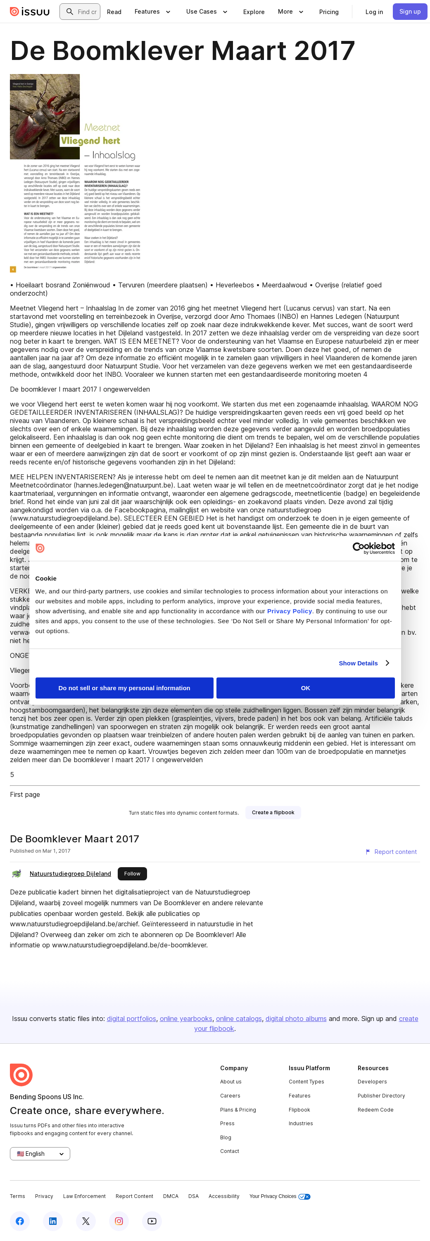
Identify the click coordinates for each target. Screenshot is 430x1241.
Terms (17, 1196)
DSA (193, 1196)
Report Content (134, 1196)
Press (227, 1123)
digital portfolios (131, 1018)
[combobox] (87, 11)
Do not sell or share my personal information (124, 687)
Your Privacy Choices (280, 1196)
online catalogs (239, 1018)
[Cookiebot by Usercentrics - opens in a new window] (359, 548)
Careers (230, 1096)
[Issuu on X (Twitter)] (86, 1221)
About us (231, 1081)
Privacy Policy (289, 611)
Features (300, 1096)
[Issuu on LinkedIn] (53, 1221)
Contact (229, 1151)
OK (306, 687)
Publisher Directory (381, 1096)
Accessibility (224, 1196)
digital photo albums (296, 1018)
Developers (372, 1081)
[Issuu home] (30, 11)
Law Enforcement (84, 1196)
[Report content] (390, 852)
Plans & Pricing (238, 1110)
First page (25, 794)
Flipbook (299, 1110)
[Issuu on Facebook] (20, 1221)
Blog (225, 1137)
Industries (301, 1123)
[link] (114, 11)
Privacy (44, 1196)
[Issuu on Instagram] (119, 1221)
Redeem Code (376, 1110)
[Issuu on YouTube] (152, 1221)
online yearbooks (186, 1018)
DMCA (170, 1196)
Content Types (306, 1081)
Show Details (358, 663)
